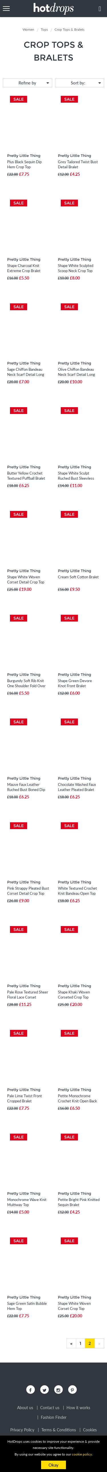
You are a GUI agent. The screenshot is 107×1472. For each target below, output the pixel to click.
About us (25, 1408)
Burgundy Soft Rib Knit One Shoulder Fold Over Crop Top (26, 685)
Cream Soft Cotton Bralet (78, 577)
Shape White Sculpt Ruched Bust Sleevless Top (76, 478)
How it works (78, 1408)
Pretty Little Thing (24, 155)
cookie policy (82, 1454)
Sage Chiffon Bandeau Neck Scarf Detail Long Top (25, 374)
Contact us (49, 1408)
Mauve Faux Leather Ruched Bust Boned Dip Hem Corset (26, 789)
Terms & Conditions (58, 1430)
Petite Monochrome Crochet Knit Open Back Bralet (77, 1101)
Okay (53, 1464)
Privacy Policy (22, 1430)
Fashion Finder (53, 1417)
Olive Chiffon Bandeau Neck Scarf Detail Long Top (76, 374)
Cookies (90, 1430)
